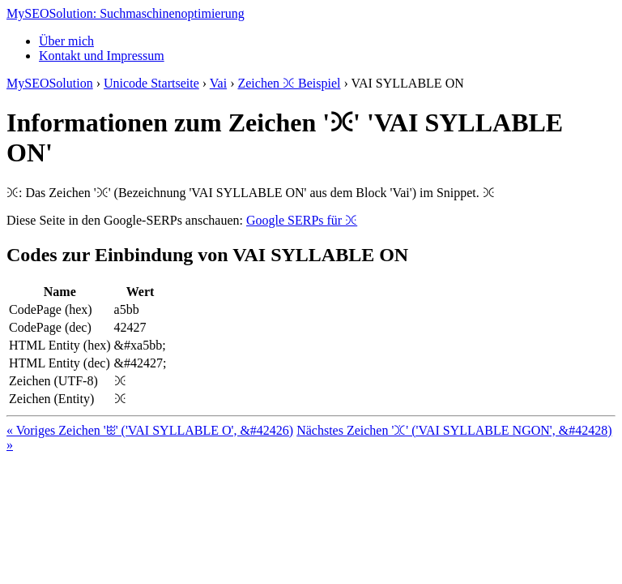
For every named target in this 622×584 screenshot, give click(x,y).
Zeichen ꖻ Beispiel (288, 83)
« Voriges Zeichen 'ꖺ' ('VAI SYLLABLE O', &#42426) (149, 430)
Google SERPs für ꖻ (301, 220)
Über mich (66, 41)
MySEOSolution (49, 83)
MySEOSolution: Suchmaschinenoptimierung (125, 13)
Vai (218, 83)
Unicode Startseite (151, 83)
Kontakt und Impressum (101, 55)
